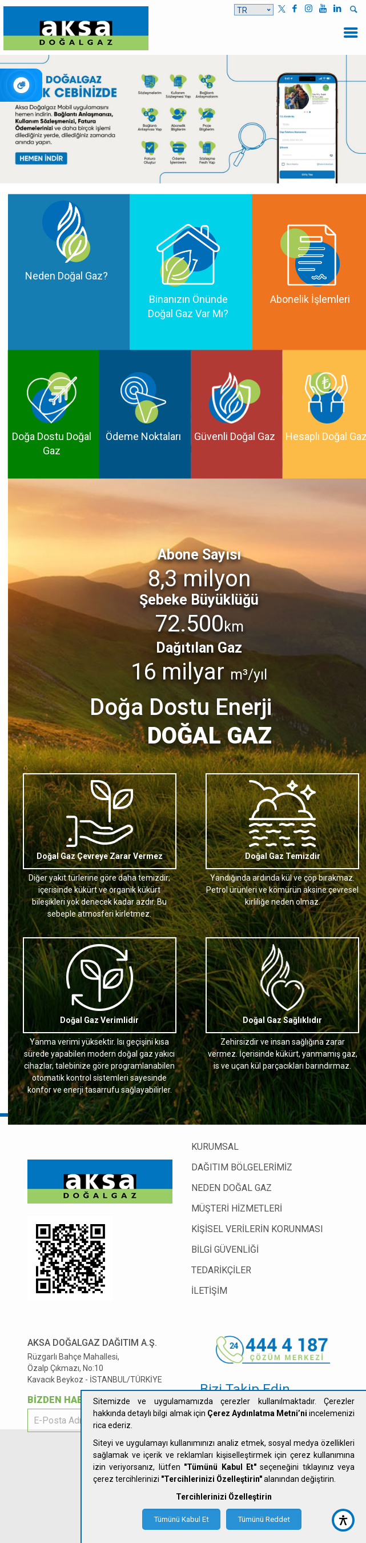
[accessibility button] (343, 1520)
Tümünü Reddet (264, 1519)
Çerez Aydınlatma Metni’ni (257, 1413)
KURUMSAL (215, 1146)
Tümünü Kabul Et (181, 1519)
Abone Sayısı (199, 554)
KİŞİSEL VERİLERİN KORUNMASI (257, 1229)
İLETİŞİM (209, 1290)
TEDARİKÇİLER (221, 1270)
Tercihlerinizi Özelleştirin (224, 1496)
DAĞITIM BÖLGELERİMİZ (241, 1167)
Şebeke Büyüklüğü (199, 599)
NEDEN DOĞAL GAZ (231, 1187)
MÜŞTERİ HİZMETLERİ (236, 1208)
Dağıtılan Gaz (199, 647)
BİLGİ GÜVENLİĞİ (225, 1249)
